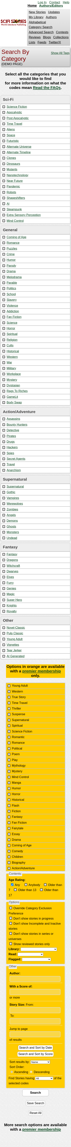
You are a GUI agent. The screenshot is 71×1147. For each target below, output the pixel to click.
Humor (11, 259)
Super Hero (14, 599)
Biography (18, 862)
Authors (51, 17)
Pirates (11, 436)
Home (32, 6)
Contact (54, 2)
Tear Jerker (14, 650)
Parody (11, 265)
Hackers (12, 447)
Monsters (13, 532)
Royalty (12, 611)
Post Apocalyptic (18, 118)
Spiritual (12, 334)
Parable (12, 282)
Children (17, 856)
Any (17, 885)
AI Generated (15, 656)
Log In (42, 2)
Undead (12, 538)
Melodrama (14, 277)
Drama (11, 271)
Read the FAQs (47, 87)
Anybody (34, 885)
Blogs (47, 37)
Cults (10, 345)
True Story (19, 697)
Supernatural (15, 486)
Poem (16, 754)
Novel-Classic (16, 627)
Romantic (18, 737)
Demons (12, 520)
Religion (12, 339)
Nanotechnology (17, 175)
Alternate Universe (19, 146)
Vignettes (13, 644)
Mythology (19, 765)
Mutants (12, 169)
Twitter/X (55, 42)
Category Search (40, 27)
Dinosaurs (13, 163)
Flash (15, 805)
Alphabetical (37, 22)
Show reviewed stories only (31, 944)
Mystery (12, 379)
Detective (13, 430)
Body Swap (14, 402)
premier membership (41, 671)
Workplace (14, 374)
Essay (16, 834)
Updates (54, 12)
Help (66, 2)
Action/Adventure (23, 868)
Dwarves (12, 571)
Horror (11, 328)
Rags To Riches (17, 391)
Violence (12, 305)
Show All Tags (60, 53)
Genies (11, 588)
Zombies (12, 509)
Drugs (11, 441)
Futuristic (13, 140)
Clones (11, 158)
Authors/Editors (51, 6)
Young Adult (15, 639)
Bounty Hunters (17, 424)
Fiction (16, 811)
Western (12, 356)
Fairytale (17, 828)
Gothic (11, 492)
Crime (11, 254)
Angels (11, 515)
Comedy (17, 851)
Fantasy (12, 554)
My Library (36, 17)
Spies (10, 453)
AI (8, 203)
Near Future (15, 180)
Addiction (13, 311)
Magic (11, 594)
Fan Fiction (14, 316)
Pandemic (13, 186)
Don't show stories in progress (33, 918)
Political (17, 748)
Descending (42, 1075)
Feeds (42, 42)
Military (11, 368)
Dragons (12, 559)
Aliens (11, 129)
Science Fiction (17, 106)
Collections (61, 37)
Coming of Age (16, 237)
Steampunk (14, 209)
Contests (62, 32)
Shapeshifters (16, 197)
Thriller (16, 708)
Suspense (18, 714)
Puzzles (12, 248)
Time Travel (14, 123)
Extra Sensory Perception (24, 215)
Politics (11, 288)
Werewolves (15, 503)
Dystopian (13, 385)
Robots (11, 192)
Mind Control (15, 220)
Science (12, 322)
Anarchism (14, 470)
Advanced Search (41, 32)
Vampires (13, 498)
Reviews (35, 37)
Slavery (12, 299)
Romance (13, 242)
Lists (32, 42)
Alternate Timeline (19, 152)
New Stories (37, 12)
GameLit (12, 396)
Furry (10, 582)
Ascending (21, 1075)
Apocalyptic (14, 112)
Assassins (13, 418)
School (11, 294)
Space (11, 135)
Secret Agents (16, 458)
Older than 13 (26, 890)
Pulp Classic (15, 633)
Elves (10, 577)
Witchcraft (13, 565)
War (9, 362)
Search (35, 1096)
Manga (16, 782)
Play (15, 760)
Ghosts (11, 526)
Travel (11, 464)
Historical (13, 351)
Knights (12, 605)
